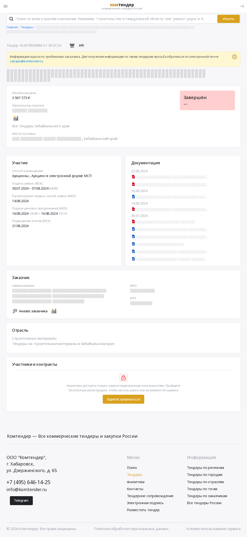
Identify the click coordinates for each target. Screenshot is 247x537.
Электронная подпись (145, 503)
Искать (228, 19)
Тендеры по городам (204, 475)
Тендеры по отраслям (205, 482)
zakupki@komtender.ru (26, 61)
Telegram (21, 500)
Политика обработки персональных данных (131, 528)
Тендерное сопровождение (150, 496)
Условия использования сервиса (213, 528)
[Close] (234, 57)
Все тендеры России (204, 503)
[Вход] (242, 6)
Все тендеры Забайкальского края (41, 126)
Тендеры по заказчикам (207, 496)
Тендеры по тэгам (202, 489)
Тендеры (134, 475)
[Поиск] (11, 19)
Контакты (135, 489)
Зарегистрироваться (123, 399)
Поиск (132, 467)
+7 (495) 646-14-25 (28, 482)
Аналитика (136, 482)
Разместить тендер (143, 510)
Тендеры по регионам (205, 467)
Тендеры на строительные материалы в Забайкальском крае (63, 343)
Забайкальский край (100, 138)
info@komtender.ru (27, 490)
